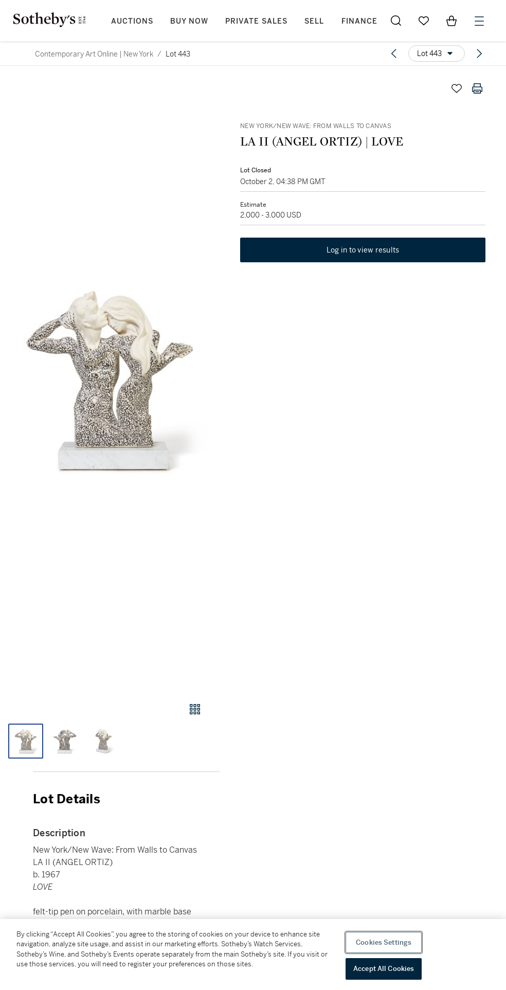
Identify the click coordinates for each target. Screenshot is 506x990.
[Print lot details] (477, 88)
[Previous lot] (394, 53)
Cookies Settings (383, 942)
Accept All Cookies (383, 968)
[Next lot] (479, 53)
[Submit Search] (396, 20)
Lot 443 (178, 54)
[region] (253, 954)
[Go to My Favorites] (424, 20)
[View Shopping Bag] (451, 20)
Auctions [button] (132, 21)
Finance (359, 21)
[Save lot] (456, 88)
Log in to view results (363, 250)
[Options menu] (436, 53)
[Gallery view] (195, 709)
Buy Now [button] (189, 21)
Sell (314, 21)
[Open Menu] (479, 21)
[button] (110, 380)
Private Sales (256, 21)
